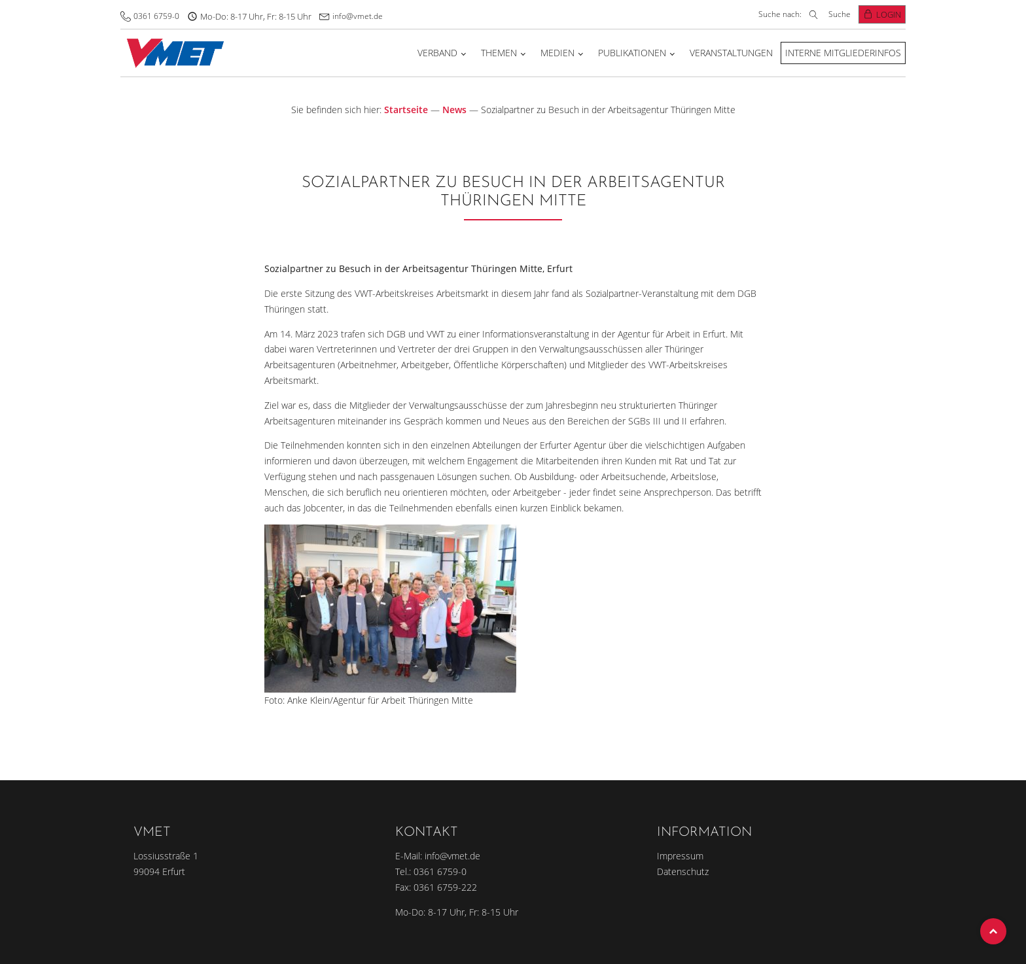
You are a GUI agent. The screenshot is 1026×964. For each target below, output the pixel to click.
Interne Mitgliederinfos (843, 52)
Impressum (680, 856)
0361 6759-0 (156, 16)
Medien (557, 52)
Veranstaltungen (731, 52)
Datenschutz (683, 871)
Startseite (406, 109)
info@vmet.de (357, 16)
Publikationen (632, 52)
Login (888, 14)
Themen (499, 52)
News (454, 109)
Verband (437, 52)
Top (993, 931)
